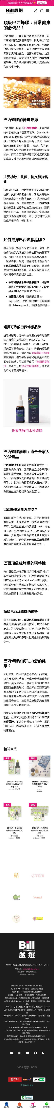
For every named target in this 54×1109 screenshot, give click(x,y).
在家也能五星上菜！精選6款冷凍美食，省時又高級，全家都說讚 (27, 998)
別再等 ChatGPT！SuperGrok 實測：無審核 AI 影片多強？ (27, 1036)
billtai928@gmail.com (31, 969)
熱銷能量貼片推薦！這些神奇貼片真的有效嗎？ (27, 986)
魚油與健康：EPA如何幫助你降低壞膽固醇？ (27, 992)
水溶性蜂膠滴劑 (30, 366)
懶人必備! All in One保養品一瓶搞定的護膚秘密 (27, 989)
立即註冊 (41, 3)
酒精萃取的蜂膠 (40, 352)
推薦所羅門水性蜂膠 (27, 431)
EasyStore (44, 965)
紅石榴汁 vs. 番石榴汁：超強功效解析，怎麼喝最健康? (27, 995)
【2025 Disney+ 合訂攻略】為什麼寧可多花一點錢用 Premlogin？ (27, 1007)
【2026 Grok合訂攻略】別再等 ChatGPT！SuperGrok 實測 (27, 1027)
